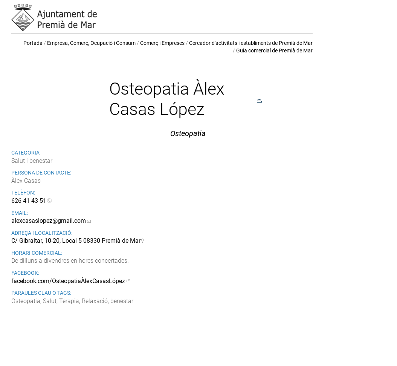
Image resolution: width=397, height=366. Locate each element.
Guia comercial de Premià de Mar (274, 50)
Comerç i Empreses (162, 43)
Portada (33, 43)
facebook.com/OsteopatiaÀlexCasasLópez (68, 281)
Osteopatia (188, 133)
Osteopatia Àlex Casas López (166, 99)
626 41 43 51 (28, 200)
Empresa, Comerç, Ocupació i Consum (91, 43)
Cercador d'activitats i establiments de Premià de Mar (251, 43)
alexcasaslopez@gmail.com (48, 220)
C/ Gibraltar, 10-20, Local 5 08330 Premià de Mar (75, 240)
